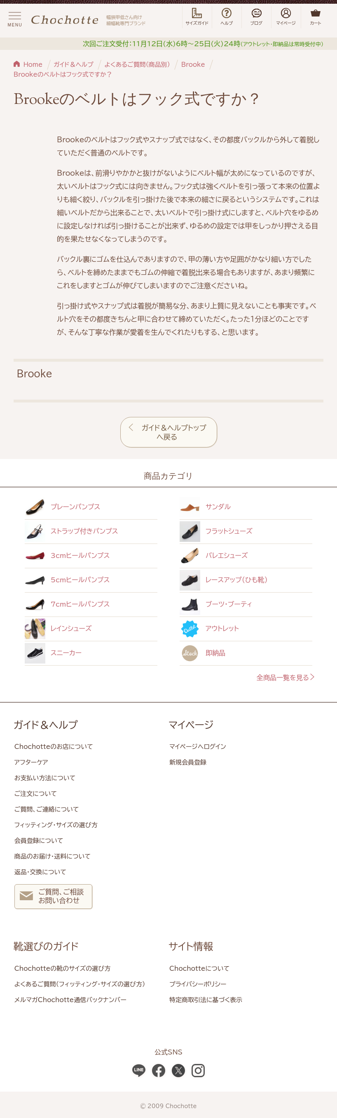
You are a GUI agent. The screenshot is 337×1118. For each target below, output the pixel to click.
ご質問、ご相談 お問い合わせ (52, 897)
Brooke (193, 64)
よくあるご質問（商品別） (137, 64)
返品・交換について (40, 872)
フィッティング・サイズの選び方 (56, 825)
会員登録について (38, 841)
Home (33, 64)
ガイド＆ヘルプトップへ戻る (174, 432)
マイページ (191, 725)
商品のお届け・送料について (52, 856)
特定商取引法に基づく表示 (205, 1000)
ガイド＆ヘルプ (74, 64)
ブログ (256, 17)
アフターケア (31, 762)
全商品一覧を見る (286, 677)
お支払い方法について (45, 778)
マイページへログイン (197, 747)
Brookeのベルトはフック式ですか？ (63, 74)
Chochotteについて (199, 968)
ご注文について (35, 794)
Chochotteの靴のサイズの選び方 (62, 968)
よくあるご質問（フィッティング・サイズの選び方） (79, 984)
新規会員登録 (187, 762)
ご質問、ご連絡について (46, 809)
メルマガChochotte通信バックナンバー (70, 1000)
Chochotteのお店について (53, 747)
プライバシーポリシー (197, 984)
